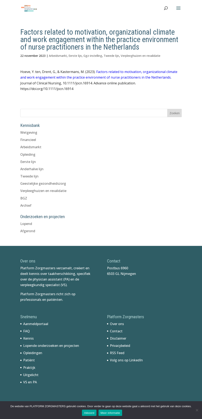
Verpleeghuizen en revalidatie (140, 56)
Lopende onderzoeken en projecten (51, 345)
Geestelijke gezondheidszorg (43, 183)
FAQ (26, 331)
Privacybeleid (120, 345)
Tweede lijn (111, 56)
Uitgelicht (30, 375)
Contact (116, 331)
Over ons (117, 324)
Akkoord (89, 412)
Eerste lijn (75, 56)
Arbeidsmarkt (58, 56)
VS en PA (30, 382)
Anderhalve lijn (31, 169)
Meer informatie (110, 412)
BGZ (23, 198)
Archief (25, 205)
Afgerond (27, 231)
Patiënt (29, 360)
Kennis (28, 338)
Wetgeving (28, 132)
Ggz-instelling (92, 56)
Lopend (26, 223)
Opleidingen (32, 353)
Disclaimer (118, 338)
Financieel (28, 139)
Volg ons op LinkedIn (126, 360)
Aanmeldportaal (35, 324)
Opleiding (27, 154)
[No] (197, 410)
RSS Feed (117, 353)
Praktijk (29, 367)
